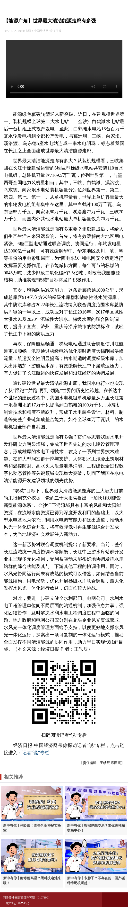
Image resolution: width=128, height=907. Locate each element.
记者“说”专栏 (35, 752)
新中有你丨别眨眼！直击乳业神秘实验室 (32, 828)
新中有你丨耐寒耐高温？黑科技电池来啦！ (32, 880)
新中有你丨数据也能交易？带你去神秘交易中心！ (96, 828)
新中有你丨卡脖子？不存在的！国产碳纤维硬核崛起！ (96, 880)
